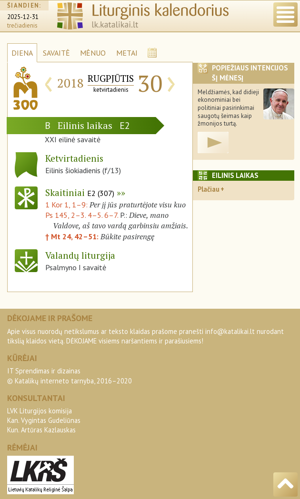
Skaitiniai (79, 192)
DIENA (22, 53)
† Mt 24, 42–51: (72, 236)
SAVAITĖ (56, 53)
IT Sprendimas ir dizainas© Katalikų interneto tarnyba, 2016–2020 (69, 375)
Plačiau (209, 189)
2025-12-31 (23, 17)
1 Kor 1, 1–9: (67, 204)
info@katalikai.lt (230, 331)
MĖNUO (93, 53)
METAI (127, 53)
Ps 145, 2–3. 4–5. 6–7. (81, 215)
